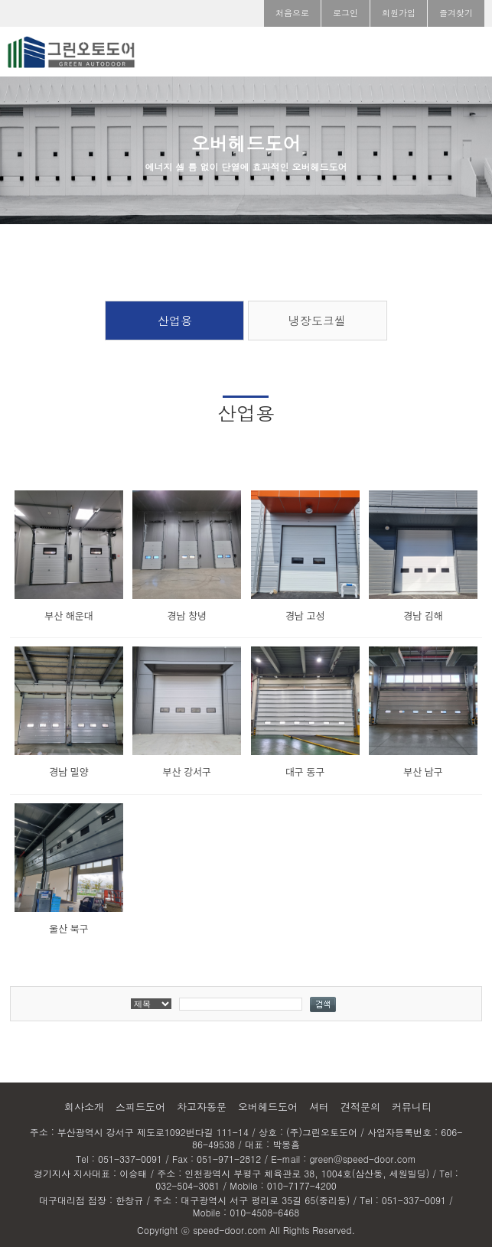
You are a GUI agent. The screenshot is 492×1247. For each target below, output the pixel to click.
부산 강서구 (187, 771)
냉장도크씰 (317, 320)
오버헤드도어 (268, 1106)
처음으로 (292, 12)
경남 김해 (422, 615)
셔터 (319, 1106)
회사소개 (84, 1106)
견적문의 (360, 1106)
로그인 (345, 12)
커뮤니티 (412, 1106)
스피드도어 (140, 1106)
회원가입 (398, 12)
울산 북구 (68, 928)
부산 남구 (422, 771)
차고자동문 (201, 1106)
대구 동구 (304, 771)
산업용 (175, 320)
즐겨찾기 (456, 12)
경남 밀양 (68, 771)
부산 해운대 (68, 615)
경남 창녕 (187, 615)
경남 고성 (304, 615)
